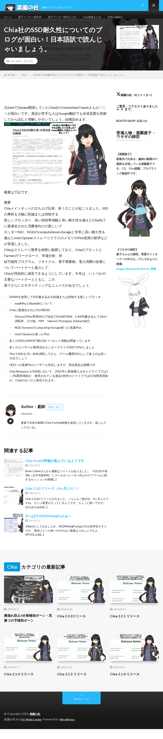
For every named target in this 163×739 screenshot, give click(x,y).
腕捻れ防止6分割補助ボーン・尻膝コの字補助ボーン (27, 627)
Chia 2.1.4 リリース (21, 684)
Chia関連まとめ (103, 21)
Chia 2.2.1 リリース (127, 624)
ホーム (8, 21)
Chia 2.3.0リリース (73, 624)
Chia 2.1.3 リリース (74, 684)
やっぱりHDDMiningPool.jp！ (48, 525)
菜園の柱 (35, 724)
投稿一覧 (53, 416)
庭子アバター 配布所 (33, 21)
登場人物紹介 (129, 21)
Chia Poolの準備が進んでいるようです (54, 469)
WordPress (70, 729)
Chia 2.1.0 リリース (127, 684)
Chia (30, 70)
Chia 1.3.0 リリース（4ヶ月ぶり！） (52, 497)
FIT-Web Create (31, 729)
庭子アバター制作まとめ (69, 21)
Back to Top (82, 709)
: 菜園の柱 (133, 129)
